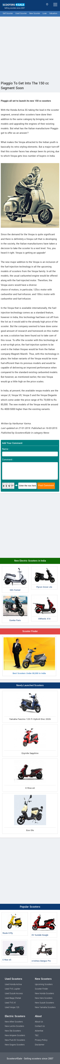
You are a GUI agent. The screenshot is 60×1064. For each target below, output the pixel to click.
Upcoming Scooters (43, 984)
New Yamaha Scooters (45, 1007)
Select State (47, 4)
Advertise (39, 1030)
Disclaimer (39, 1044)
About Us (39, 1021)
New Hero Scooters (43, 998)
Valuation (53, 13)
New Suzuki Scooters (44, 1002)
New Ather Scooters (14, 1021)
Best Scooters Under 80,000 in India (29, 656)
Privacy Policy (41, 1040)
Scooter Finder (30, 631)
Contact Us (40, 1026)
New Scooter (34, 13)
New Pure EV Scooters (15, 1040)
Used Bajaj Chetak (13, 998)
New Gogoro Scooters (14, 1044)
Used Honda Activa (13, 984)
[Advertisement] (30, 48)
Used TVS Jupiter (12, 988)
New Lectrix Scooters (14, 1026)
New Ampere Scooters (15, 1035)
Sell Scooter (8, 13)
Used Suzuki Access (14, 993)
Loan (45, 13)
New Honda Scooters (44, 993)
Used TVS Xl (10, 1002)
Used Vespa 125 (12, 1007)
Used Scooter (21, 13)
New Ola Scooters (13, 1030)
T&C (37, 1035)
